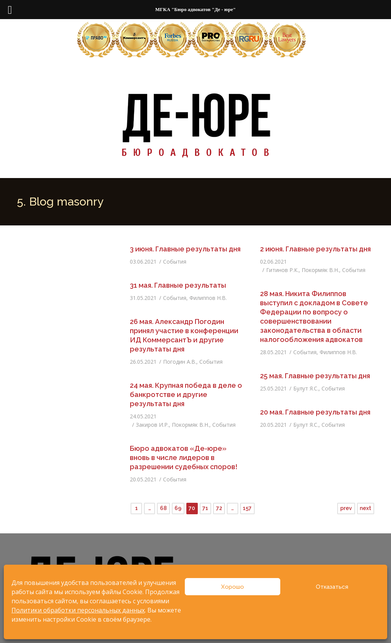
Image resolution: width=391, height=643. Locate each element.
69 (177, 508)
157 (247, 508)
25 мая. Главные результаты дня (315, 376)
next (365, 508)
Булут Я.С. (305, 388)
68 (163, 508)
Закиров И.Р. (152, 424)
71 (205, 508)
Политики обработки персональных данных (78, 610)
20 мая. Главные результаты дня (315, 412)
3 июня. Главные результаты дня (185, 249)
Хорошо (232, 586)
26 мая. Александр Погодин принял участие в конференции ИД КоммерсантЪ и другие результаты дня (184, 335)
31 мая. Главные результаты (178, 285)
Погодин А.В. (179, 361)
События (174, 261)
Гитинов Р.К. (282, 270)
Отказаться (332, 586)
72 (219, 508)
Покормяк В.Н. (320, 270)
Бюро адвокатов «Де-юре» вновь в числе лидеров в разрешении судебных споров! (184, 457)
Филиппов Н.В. (208, 297)
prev (346, 508)
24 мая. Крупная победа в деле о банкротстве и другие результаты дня (186, 394)
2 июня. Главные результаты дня (315, 249)
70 (192, 508)
